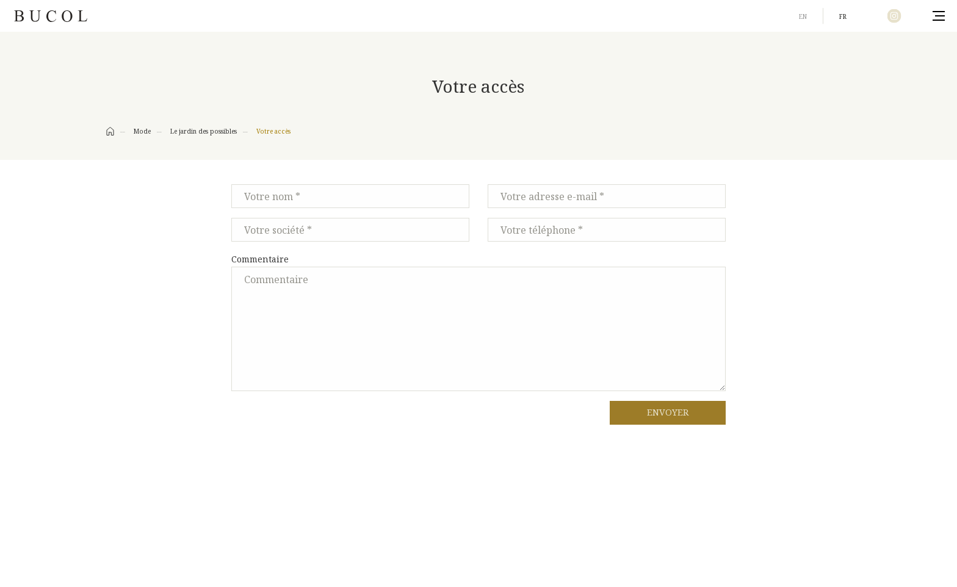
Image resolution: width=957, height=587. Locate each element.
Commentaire (260, 259)
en (803, 16)
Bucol (50, 16)
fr (843, 16)
